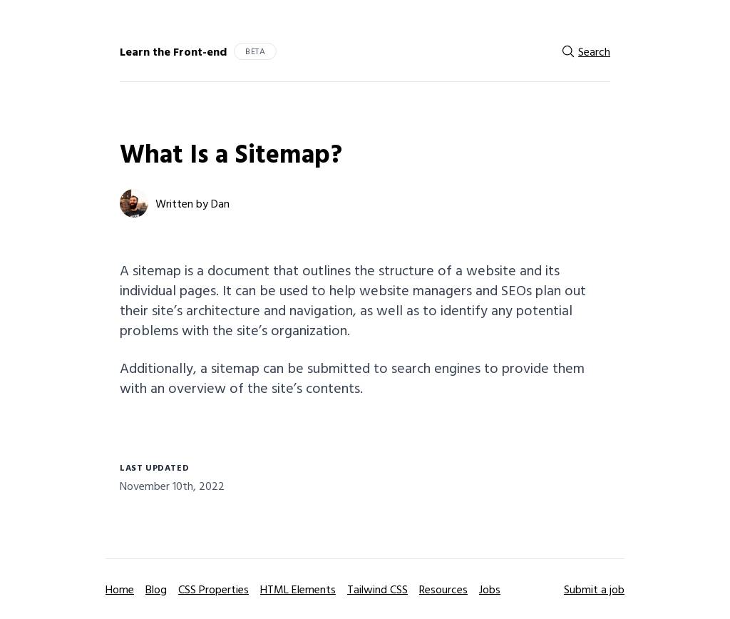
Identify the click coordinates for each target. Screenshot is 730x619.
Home (120, 589)
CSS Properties (213, 589)
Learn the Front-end (173, 51)
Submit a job (594, 589)
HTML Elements (298, 589)
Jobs (489, 589)
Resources (443, 589)
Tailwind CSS (377, 589)
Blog (156, 589)
